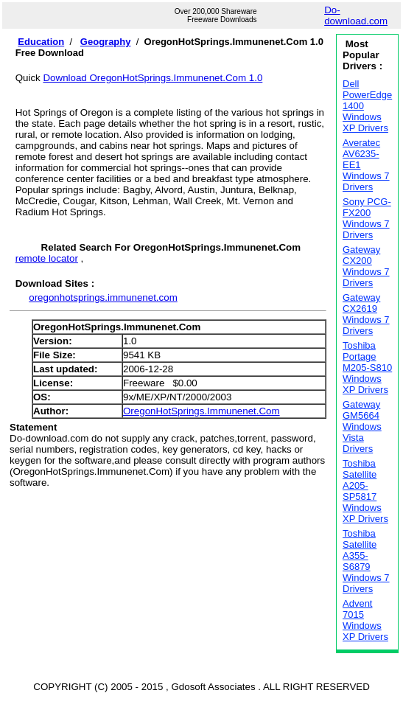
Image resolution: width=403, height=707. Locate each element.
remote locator (46, 258)
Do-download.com (356, 15)
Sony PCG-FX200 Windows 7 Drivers (367, 218)
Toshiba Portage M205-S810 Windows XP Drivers (367, 367)
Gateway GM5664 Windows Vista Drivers (362, 426)
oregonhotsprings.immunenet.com (103, 297)
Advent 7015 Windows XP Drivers (365, 620)
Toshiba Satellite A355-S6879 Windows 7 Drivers (366, 561)
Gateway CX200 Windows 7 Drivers (366, 266)
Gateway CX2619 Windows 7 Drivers (366, 314)
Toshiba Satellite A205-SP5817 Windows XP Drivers (365, 491)
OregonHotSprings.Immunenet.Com (201, 411)
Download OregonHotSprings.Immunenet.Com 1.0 (152, 77)
